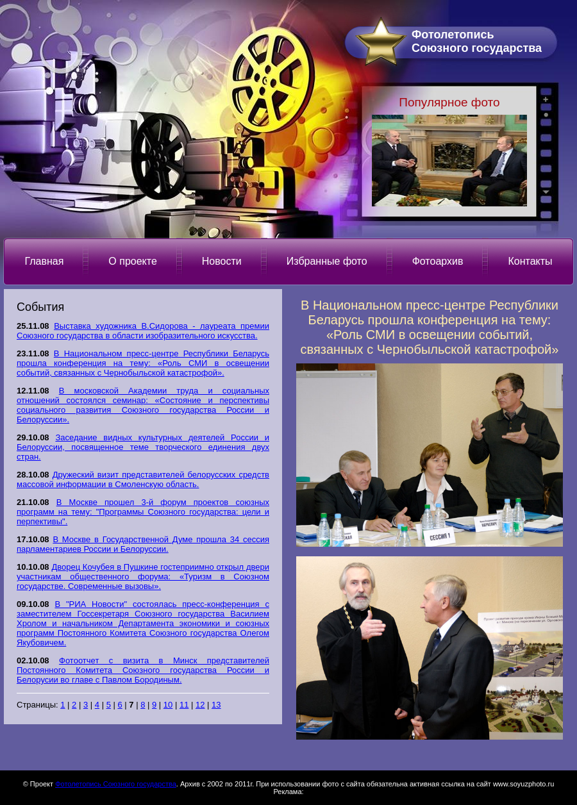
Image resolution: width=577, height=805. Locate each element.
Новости (222, 261)
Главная (43, 261)
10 (167, 705)
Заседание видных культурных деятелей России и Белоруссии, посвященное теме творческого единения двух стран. (143, 447)
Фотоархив (438, 261)
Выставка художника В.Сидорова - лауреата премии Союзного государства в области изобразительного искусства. (143, 330)
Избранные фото (327, 261)
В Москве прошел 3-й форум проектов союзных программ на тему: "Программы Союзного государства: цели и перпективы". (143, 511)
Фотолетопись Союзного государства (115, 784)
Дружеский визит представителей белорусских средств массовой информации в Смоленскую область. (143, 479)
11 (184, 705)
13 (216, 705)
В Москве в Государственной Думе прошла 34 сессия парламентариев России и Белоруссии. (143, 544)
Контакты (530, 261)
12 (200, 705)
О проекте (132, 261)
